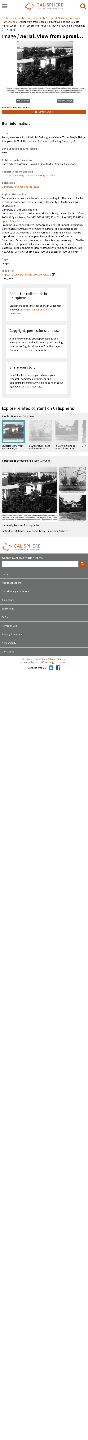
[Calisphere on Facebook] (58, 668)
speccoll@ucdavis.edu (14, 221)
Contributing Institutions (15, 591)
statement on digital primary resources (31, 311)
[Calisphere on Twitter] (51, 668)
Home (5, 574)
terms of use (26, 350)
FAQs (5, 617)
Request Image (65, 100)
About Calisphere (11, 583)
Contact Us (8, 652)
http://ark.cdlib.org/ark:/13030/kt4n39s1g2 (26, 275)
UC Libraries (60, 659)
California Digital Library (52, 662)
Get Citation (23, 100)
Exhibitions (8, 609)
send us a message (31, 387)
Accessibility (9, 643)
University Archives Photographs (20, 187)
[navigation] (4, 6)
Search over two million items (22, 558)
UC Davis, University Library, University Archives (29, 18)
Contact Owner (44, 111)
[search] (83, 6)
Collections (8, 600)
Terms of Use (9, 626)
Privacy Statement (12, 634)
